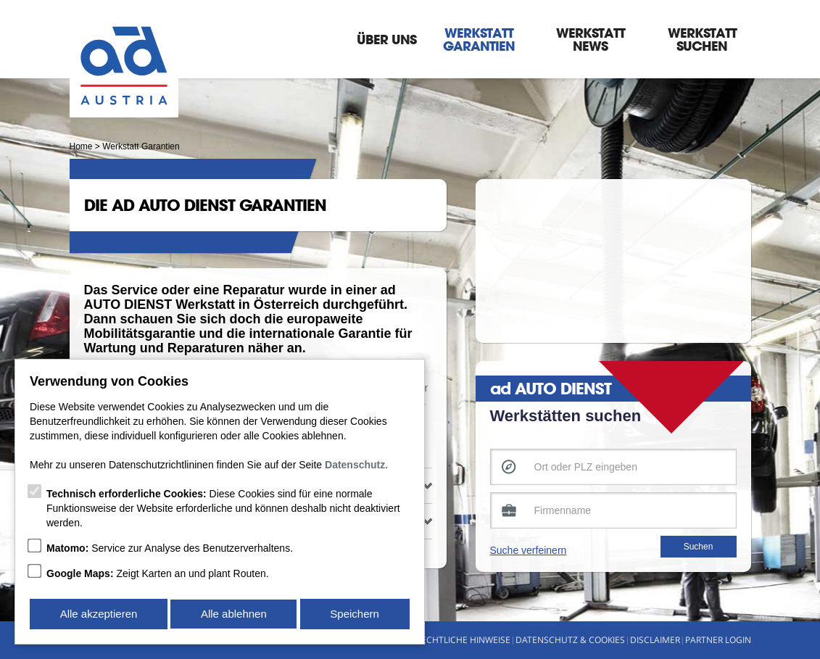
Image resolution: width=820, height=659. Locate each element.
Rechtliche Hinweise (463, 640)
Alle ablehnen (234, 614)
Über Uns (386, 39)
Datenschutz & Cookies (570, 640)
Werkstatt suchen (702, 39)
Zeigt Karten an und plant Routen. (157, 575)
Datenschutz (355, 466)
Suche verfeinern (528, 550)
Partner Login (718, 640)
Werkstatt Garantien (479, 39)
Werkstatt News (590, 39)
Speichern (355, 614)
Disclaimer (655, 640)
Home (81, 146)
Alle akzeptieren (98, 614)
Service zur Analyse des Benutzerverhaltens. (169, 549)
